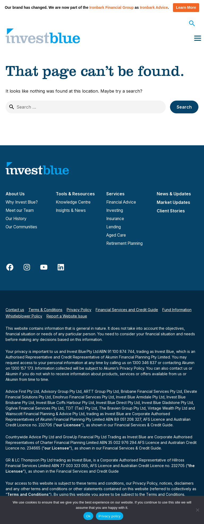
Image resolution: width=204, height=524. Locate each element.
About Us (15, 193)
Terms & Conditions (45, 309)
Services (115, 193)
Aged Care (116, 235)
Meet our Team (20, 210)
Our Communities (21, 226)
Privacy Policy (79, 309)
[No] (197, 510)
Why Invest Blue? (22, 202)
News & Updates (174, 193)
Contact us (15, 309)
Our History (16, 218)
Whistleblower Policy (24, 316)
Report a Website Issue (66, 316)
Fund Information (177, 309)
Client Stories (171, 210)
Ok (88, 516)
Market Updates (173, 202)
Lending (113, 226)
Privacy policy (110, 516)
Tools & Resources (75, 193)
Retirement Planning (124, 243)
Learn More (186, 7)
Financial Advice (121, 202)
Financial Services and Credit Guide (127, 309)
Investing (114, 210)
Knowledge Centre (73, 202)
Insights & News (71, 210)
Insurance (115, 218)
